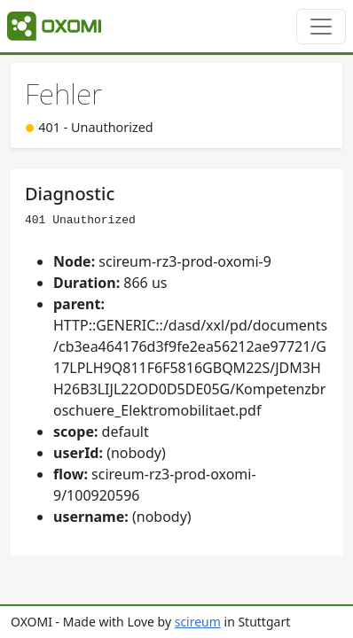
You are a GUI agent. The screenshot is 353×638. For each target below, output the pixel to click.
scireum (198, 621)
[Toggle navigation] (321, 26)
